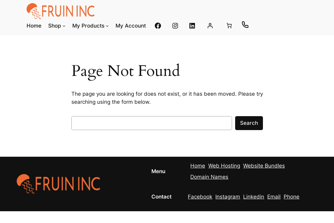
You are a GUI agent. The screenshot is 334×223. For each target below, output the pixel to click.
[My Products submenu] (107, 25)
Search (249, 123)
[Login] (210, 25)
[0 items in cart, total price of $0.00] (228, 25)
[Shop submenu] (64, 25)
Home (197, 166)
